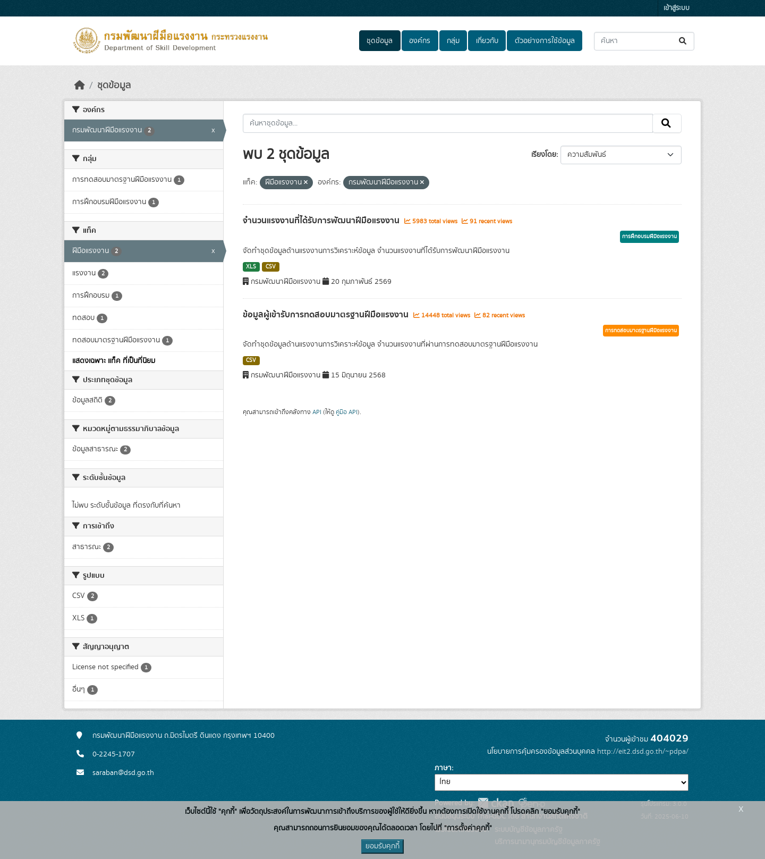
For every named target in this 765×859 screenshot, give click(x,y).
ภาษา (443, 768)
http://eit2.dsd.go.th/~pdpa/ (642, 751)
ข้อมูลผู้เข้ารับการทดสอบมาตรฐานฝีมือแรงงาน (327, 315)
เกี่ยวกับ (487, 41)
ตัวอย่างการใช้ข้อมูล (545, 41)
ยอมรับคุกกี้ (383, 846)
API (316, 412)
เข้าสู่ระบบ (677, 8)
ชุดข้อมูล (380, 41)
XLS (251, 267)
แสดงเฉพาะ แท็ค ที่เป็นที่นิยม (113, 361)
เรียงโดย (543, 154)
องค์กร (419, 41)
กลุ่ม (453, 41)
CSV (271, 267)
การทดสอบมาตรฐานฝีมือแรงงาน (641, 330)
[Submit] (683, 41)
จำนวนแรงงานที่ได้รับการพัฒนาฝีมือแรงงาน (322, 221)
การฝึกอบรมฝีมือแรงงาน (649, 236)
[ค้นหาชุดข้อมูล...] (644, 41)
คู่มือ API (347, 412)
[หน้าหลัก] (79, 85)
